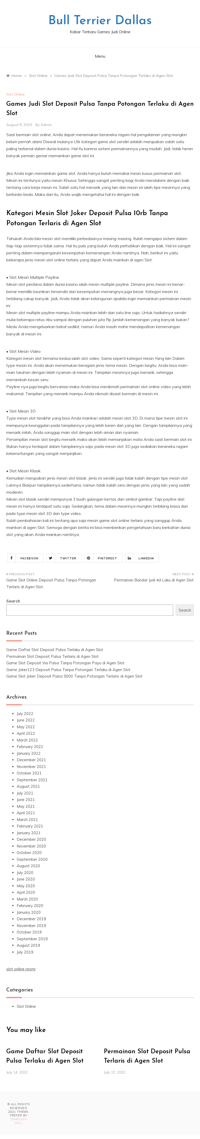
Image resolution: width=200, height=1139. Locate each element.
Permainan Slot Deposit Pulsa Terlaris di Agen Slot (52, 656)
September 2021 (32, 779)
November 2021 (31, 766)
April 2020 (26, 892)
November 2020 (31, 846)
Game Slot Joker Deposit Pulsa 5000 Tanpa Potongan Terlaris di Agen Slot (74, 676)
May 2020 (26, 885)
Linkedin (140, 558)
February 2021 (30, 826)
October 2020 (29, 852)
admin (46, 124)
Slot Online (15, 94)
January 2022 (29, 753)
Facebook (23, 558)
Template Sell (18, 1121)
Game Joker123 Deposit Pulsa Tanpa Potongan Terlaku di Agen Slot (68, 669)
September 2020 (32, 859)
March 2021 (27, 819)
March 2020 (27, 899)
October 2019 (29, 932)
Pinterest (101, 558)
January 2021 (29, 832)
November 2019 (31, 925)
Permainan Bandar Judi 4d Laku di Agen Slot (154, 580)
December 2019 (31, 918)
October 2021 (29, 773)
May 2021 (26, 806)
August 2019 (28, 945)
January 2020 (29, 912)
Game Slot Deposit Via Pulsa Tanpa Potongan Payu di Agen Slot (65, 662)
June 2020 (26, 879)
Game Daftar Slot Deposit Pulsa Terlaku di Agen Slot (54, 649)
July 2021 (25, 793)
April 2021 (26, 812)
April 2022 (26, 733)
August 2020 (28, 865)
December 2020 (31, 839)
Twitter (62, 558)
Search (13, 601)
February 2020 (30, 905)
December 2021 (31, 759)
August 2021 (28, 786)
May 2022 (26, 726)
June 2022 (26, 720)
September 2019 (32, 938)
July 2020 (25, 872)
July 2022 (25, 713)
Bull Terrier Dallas (100, 21)
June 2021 (26, 799)
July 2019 (25, 952)
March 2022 (27, 740)
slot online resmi (20, 968)
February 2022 (30, 746)
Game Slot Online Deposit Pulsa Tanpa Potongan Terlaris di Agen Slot (51, 583)
